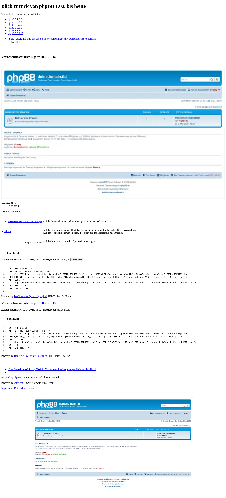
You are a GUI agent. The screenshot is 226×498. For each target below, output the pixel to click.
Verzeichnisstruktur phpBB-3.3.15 (28, 303)
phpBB (17, 377)
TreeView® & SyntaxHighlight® (30, 296)
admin (7, 231)
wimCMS (19, 383)
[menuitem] (15, 19)
